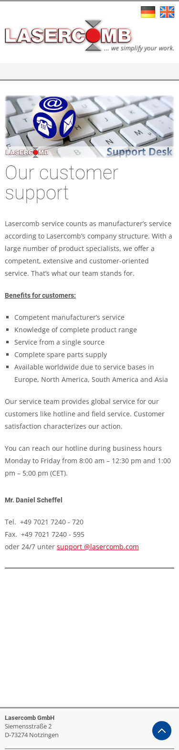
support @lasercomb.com (98, 546)
